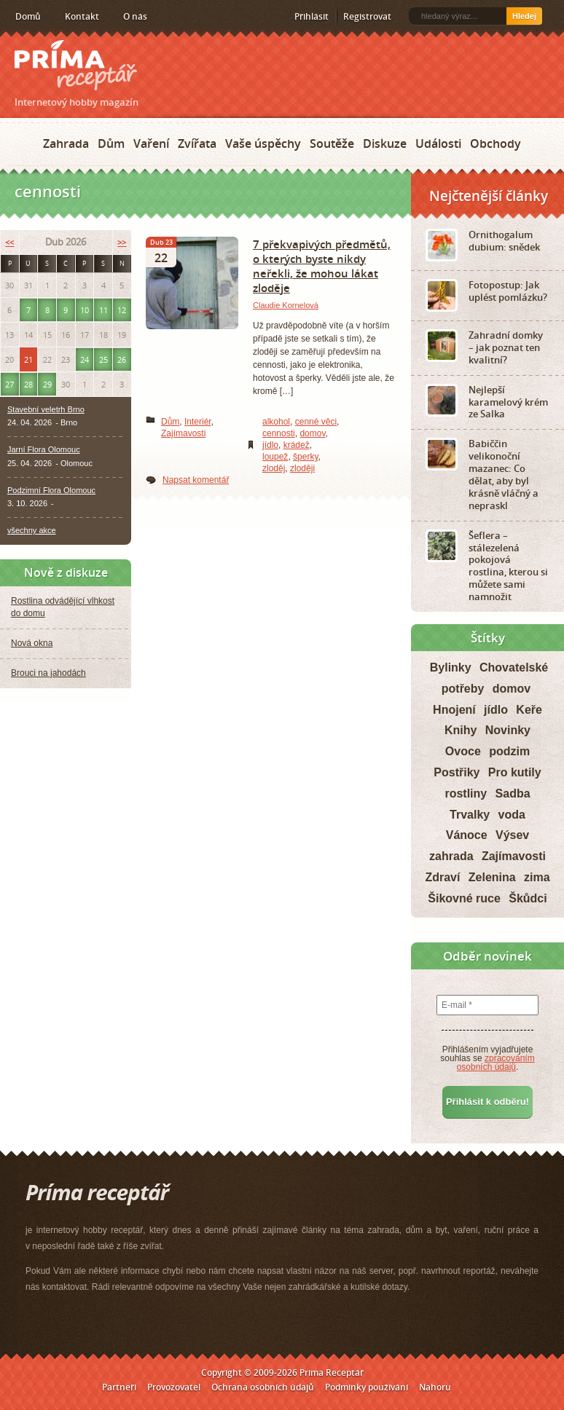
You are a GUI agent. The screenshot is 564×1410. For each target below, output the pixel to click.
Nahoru (435, 1387)
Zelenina (492, 877)
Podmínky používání (366, 1387)
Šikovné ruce (464, 898)
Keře (529, 710)
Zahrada (66, 143)
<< (9, 242)
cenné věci (316, 422)
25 (103, 359)
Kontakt (82, 16)
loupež (275, 457)
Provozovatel (173, 1387)
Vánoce (466, 835)
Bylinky (450, 667)
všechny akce (31, 530)
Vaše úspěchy (263, 143)
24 (84, 359)
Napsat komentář (195, 480)
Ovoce (463, 751)
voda (511, 814)
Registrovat (367, 16)
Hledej (524, 16)
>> (121, 242)
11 (103, 309)
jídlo (270, 445)
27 (9, 384)
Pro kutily (514, 772)
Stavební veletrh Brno (46, 409)
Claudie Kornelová (285, 305)
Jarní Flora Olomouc (43, 449)
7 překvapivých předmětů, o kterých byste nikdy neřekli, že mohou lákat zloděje (322, 266)
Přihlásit (311, 16)
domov (312, 433)
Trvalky (470, 814)
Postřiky (456, 772)
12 (121, 309)
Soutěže (332, 143)
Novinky (507, 730)
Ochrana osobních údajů (262, 1387)
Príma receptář (76, 65)
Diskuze (385, 143)
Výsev (512, 835)
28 (28, 384)
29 (47, 384)
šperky (305, 457)
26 (121, 359)
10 (84, 309)
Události (438, 143)
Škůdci (528, 898)
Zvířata (197, 143)
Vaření (151, 143)
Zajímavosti (183, 433)
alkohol (276, 422)
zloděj (273, 468)
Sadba (513, 793)
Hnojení (454, 710)
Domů (28, 16)
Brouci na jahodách (48, 673)
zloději (302, 468)
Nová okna (31, 643)
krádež (296, 445)
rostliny (465, 793)
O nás (135, 16)
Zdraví (442, 877)
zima (537, 877)
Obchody (495, 143)
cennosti (278, 433)
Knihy (460, 730)
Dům (111, 143)
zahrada (451, 856)
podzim (509, 751)
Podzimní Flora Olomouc (51, 490)
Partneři (119, 1387)
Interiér (197, 422)
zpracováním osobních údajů (496, 1062)
